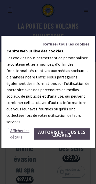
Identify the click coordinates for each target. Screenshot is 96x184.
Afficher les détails (19, 134)
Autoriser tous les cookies (62, 134)
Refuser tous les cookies (66, 44)
